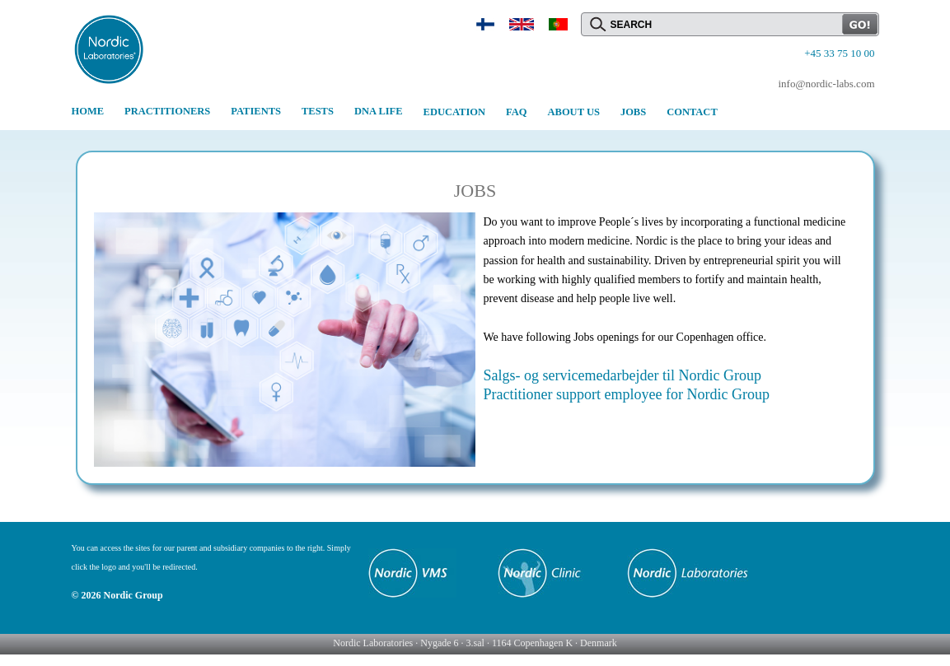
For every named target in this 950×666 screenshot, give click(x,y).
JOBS (633, 112)
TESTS (318, 111)
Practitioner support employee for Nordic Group (627, 394)
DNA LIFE (378, 111)
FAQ (516, 112)
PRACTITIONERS (167, 111)
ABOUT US (574, 112)
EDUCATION (454, 112)
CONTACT (692, 112)
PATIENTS (256, 111)
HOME (88, 111)
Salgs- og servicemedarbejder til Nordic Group (622, 375)
